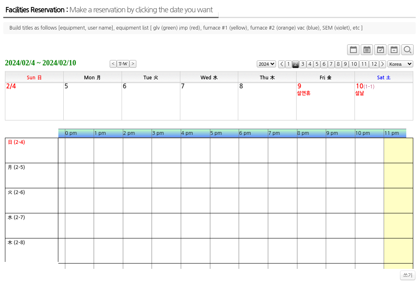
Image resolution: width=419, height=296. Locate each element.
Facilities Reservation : (108, 10)
